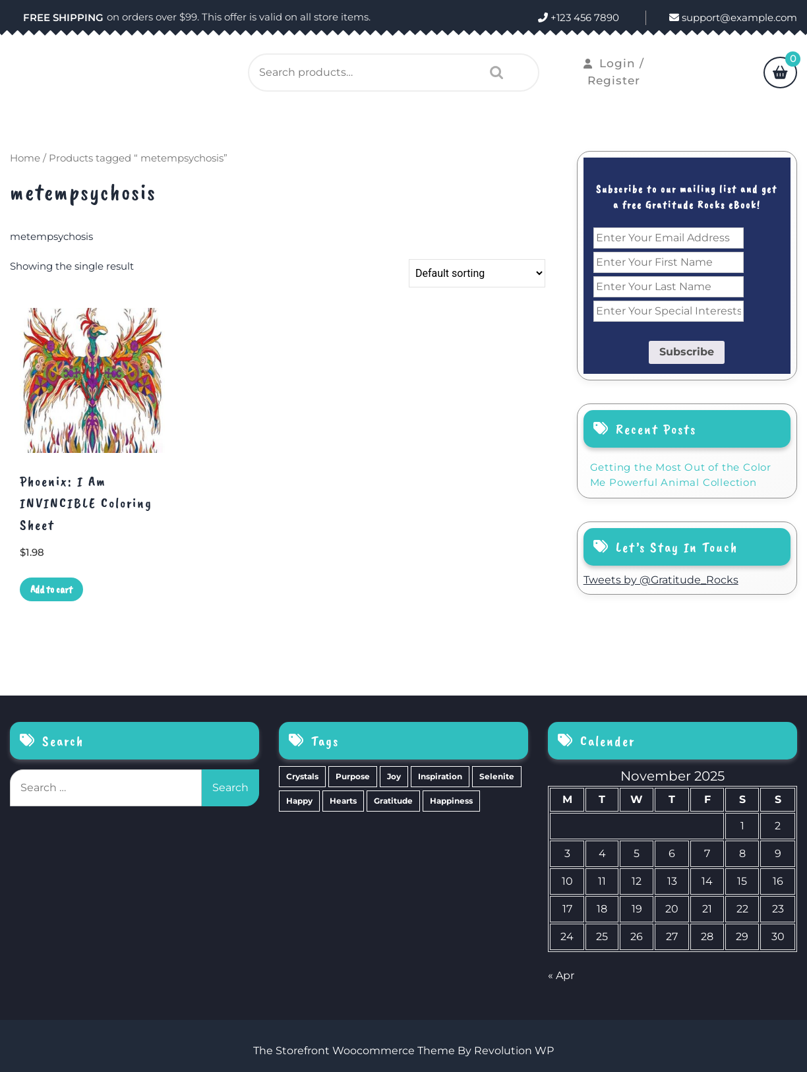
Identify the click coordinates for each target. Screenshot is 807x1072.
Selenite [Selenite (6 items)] (496, 776)
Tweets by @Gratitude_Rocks (660, 580)
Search (493, 72)
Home (25, 158)
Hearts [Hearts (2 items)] (343, 801)
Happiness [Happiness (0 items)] (451, 801)
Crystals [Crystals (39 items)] (302, 776)
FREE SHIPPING (63, 17)
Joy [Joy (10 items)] (394, 776)
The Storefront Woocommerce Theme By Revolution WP (403, 1050)
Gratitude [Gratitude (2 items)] (393, 801)
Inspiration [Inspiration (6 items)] (440, 776)
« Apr (561, 975)
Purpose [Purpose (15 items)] (353, 776)
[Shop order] (477, 273)
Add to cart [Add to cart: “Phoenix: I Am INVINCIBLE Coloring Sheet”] (51, 589)
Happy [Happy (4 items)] (299, 801)
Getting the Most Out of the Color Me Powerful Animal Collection (680, 475)
